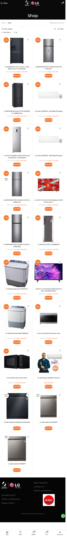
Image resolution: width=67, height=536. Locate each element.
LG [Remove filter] (16, 32)
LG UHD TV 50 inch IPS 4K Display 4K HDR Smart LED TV (48, 201)
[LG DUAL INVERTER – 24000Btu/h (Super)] (49, 95)
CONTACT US (39, 487)
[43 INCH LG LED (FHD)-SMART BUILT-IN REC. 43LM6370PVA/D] (49, 273)
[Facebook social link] (28, 518)
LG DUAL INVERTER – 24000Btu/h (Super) (48, 112)
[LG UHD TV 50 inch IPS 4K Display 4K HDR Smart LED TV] (49, 184)
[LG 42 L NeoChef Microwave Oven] (49, 317)
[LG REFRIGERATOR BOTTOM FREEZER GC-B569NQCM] (17, 95)
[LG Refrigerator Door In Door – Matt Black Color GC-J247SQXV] (17, 51)
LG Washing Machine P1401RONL (17, 289)
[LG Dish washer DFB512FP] (17, 448)
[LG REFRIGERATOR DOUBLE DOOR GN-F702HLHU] (49, 51)
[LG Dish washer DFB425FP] (49, 406)
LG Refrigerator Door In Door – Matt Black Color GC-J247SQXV (17, 68)
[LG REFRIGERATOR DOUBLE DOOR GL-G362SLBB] (17, 228)
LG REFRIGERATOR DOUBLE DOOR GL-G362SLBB (17, 245)
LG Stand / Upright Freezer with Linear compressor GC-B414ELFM (16, 157)
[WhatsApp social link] (33, 518)
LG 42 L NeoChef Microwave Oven (48, 333)
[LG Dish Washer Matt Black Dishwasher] (17, 406)
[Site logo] (32, 3)
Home (3, 23)
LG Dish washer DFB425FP (49, 422)
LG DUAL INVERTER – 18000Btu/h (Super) (48, 157)
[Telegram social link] (37, 518)
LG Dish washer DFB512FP (17, 464)
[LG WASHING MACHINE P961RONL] (17, 317)
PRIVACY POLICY (8, 503)
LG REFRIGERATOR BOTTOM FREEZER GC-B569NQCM (17, 112)
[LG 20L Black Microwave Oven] (17, 362)
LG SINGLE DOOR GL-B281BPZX (48, 244)
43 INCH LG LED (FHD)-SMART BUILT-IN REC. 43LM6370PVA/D (49, 290)
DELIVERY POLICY (9, 495)
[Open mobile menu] (5, 3)
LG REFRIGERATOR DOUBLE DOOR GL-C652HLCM (17, 201)
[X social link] (30, 518)
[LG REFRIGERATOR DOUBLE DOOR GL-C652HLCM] (17, 184)
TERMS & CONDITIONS (11, 499)
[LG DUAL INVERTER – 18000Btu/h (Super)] (49, 140)
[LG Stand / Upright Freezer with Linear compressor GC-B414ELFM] (17, 140)
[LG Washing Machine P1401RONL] (17, 273)
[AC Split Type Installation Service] (49, 362)
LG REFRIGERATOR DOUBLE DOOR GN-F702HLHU (48, 68)
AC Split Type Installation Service (49, 378)
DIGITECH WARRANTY (42, 491)
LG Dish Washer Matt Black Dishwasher (17, 423)
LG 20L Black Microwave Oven (17, 378)
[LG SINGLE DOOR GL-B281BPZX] (49, 228)
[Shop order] (54, 29)
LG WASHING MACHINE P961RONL (16, 333)
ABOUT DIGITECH (41, 483)
